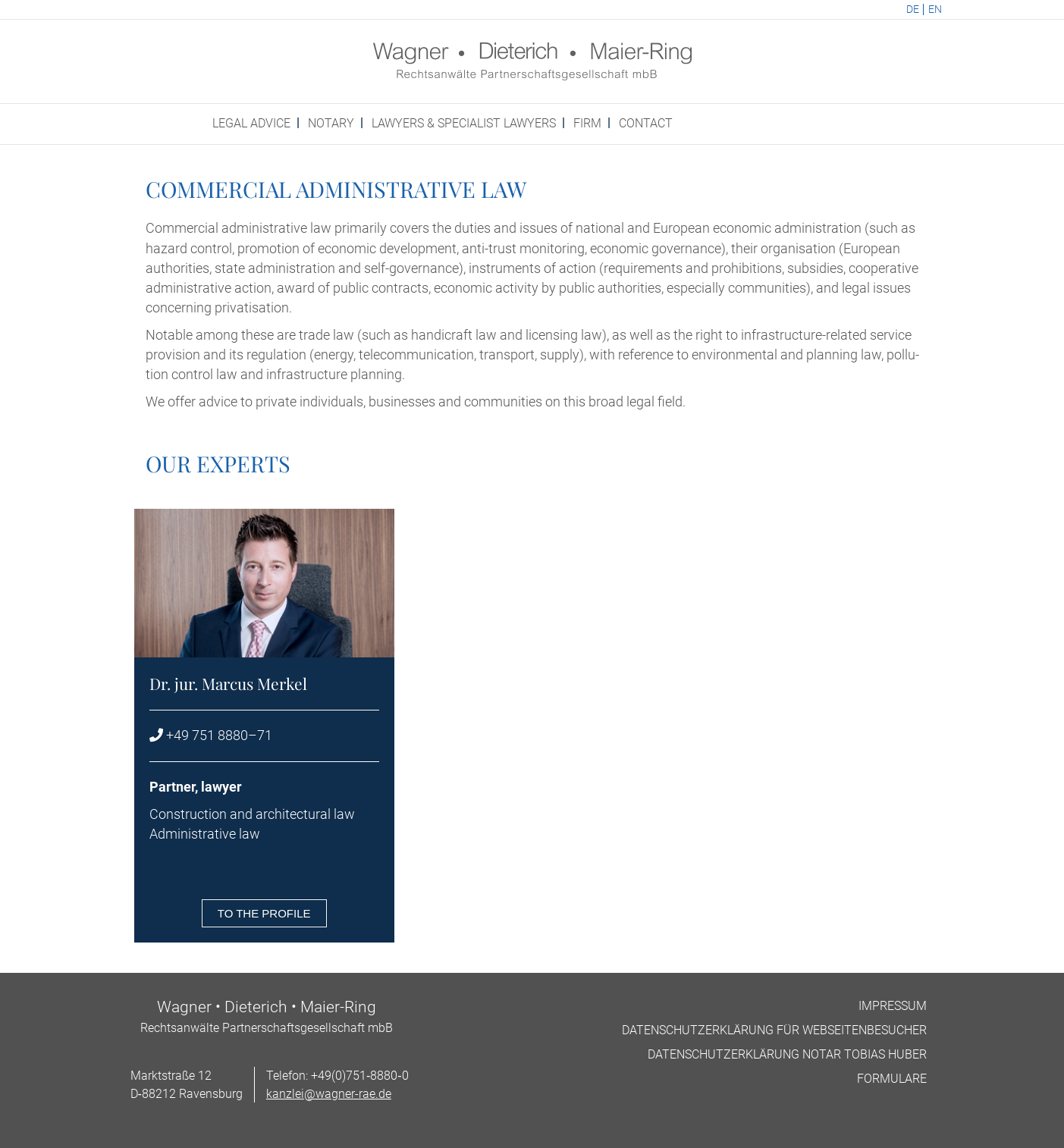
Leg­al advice (251, 123)
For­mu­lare (892, 1078)
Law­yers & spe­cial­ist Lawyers (464, 123)
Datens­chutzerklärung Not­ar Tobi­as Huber (787, 1054)
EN (935, 9)
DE (912, 9)
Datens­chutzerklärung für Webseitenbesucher (774, 1030)
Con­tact (646, 123)
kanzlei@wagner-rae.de (328, 1094)
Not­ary (331, 123)
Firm (587, 123)
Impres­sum (892, 1006)
